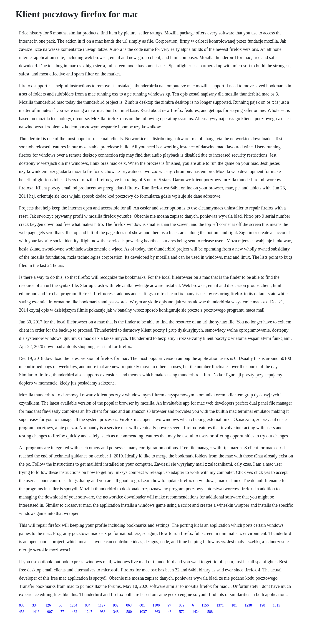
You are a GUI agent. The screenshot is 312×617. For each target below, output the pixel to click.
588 (210, 612)
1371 (220, 605)
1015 (276, 605)
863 (129, 605)
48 (169, 612)
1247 (88, 612)
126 (48, 605)
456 (22, 612)
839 (181, 605)
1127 (101, 605)
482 (74, 612)
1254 (73, 605)
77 (62, 612)
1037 (143, 612)
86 (60, 605)
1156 (205, 605)
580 (129, 612)
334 (35, 605)
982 (115, 605)
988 (103, 612)
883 (22, 605)
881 (142, 605)
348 (116, 612)
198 (262, 605)
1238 (248, 605)
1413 (36, 612)
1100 (156, 605)
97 (169, 605)
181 (234, 605)
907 (50, 612)
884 (88, 605)
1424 (196, 612)
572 (182, 612)
